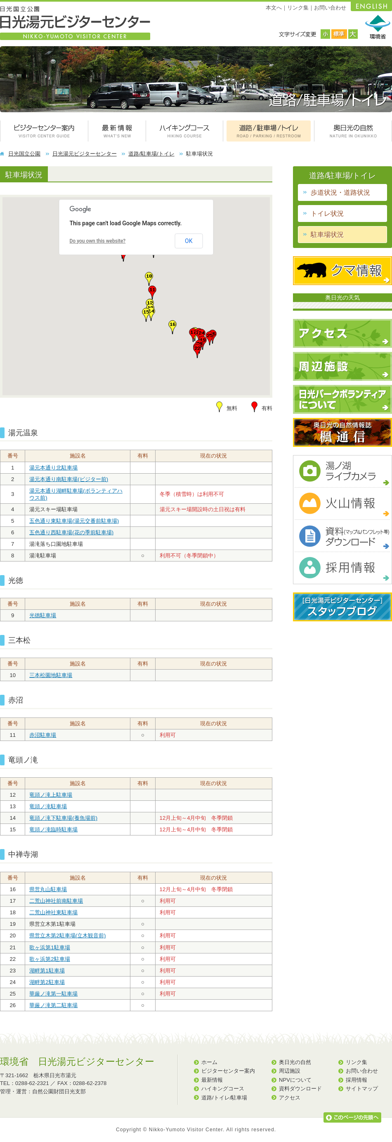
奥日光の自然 (295, 1062)
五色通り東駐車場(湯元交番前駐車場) (74, 521)
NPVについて (295, 1080)
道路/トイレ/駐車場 (224, 1098)
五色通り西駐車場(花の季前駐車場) (71, 532)
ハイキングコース (222, 1088)
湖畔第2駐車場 (46, 982)
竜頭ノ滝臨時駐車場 (53, 829)
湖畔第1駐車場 (46, 970)
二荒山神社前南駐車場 (56, 901)
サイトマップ (362, 1088)
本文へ (274, 8)
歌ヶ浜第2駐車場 (49, 959)
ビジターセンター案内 (228, 1071)
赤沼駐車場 (42, 735)
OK (188, 241)
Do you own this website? (98, 241)
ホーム (209, 1062)
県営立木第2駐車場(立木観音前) (67, 935)
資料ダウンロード (300, 1088)
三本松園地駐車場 (50, 675)
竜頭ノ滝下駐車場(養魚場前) (63, 818)
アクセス (289, 1098)
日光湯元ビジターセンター (84, 154)
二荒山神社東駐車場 (53, 912)
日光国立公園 (24, 154)
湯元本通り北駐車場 (53, 468)
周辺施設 (289, 1071)
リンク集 (298, 8)
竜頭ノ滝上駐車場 (50, 795)
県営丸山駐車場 (48, 889)
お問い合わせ (330, 8)
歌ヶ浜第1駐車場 (49, 947)
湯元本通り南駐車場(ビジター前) (68, 479)
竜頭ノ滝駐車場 (48, 806)
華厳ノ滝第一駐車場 (53, 994)
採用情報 (356, 1080)
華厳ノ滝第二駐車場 (53, 1005)
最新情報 (212, 1080)
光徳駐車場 (42, 615)
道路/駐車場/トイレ (151, 154)
